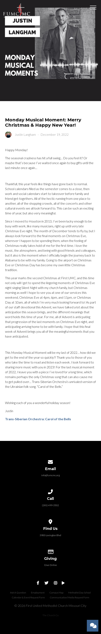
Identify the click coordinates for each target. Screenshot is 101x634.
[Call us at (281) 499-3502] (50, 491)
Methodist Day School (79, 592)
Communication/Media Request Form (69, 597)
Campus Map (56, 592)
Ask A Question (18, 592)
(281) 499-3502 (50, 505)
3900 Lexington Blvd (50, 535)
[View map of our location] (50, 521)
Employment (38, 592)
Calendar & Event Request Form (28, 597)
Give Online (50, 565)
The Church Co (50, 615)
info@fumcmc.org (50, 475)
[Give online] (50, 551)
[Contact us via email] (50, 461)
